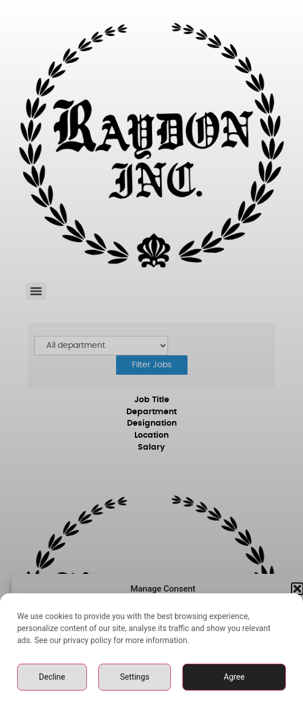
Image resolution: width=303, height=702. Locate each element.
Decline (52, 681)
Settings (134, 681)
